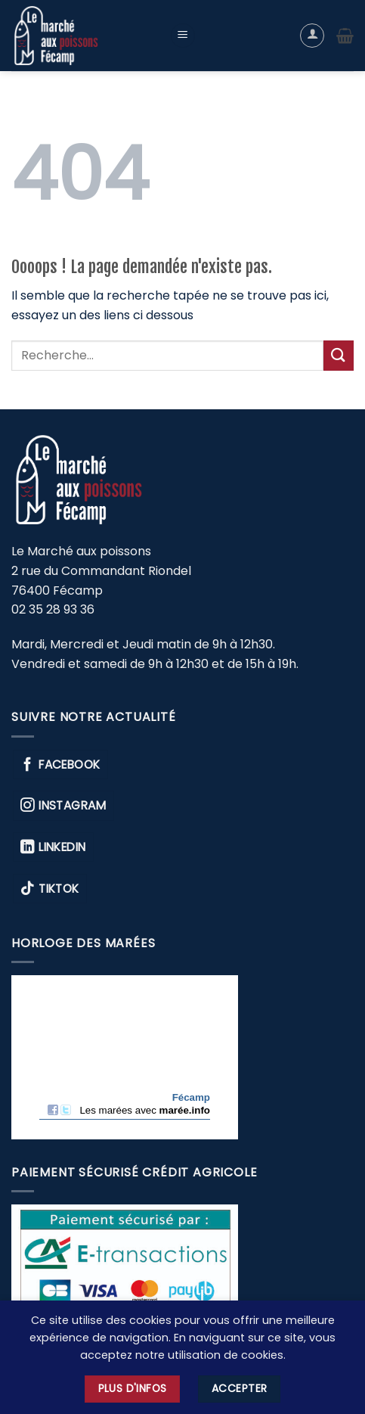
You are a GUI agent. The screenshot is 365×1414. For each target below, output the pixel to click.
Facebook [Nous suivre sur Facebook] (60, 764)
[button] (183, 35)
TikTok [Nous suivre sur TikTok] (49, 888)
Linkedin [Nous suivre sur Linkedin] (53, 846)
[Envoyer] (338, 355)
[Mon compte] (312, 35)
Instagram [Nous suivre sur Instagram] (63, 805)
